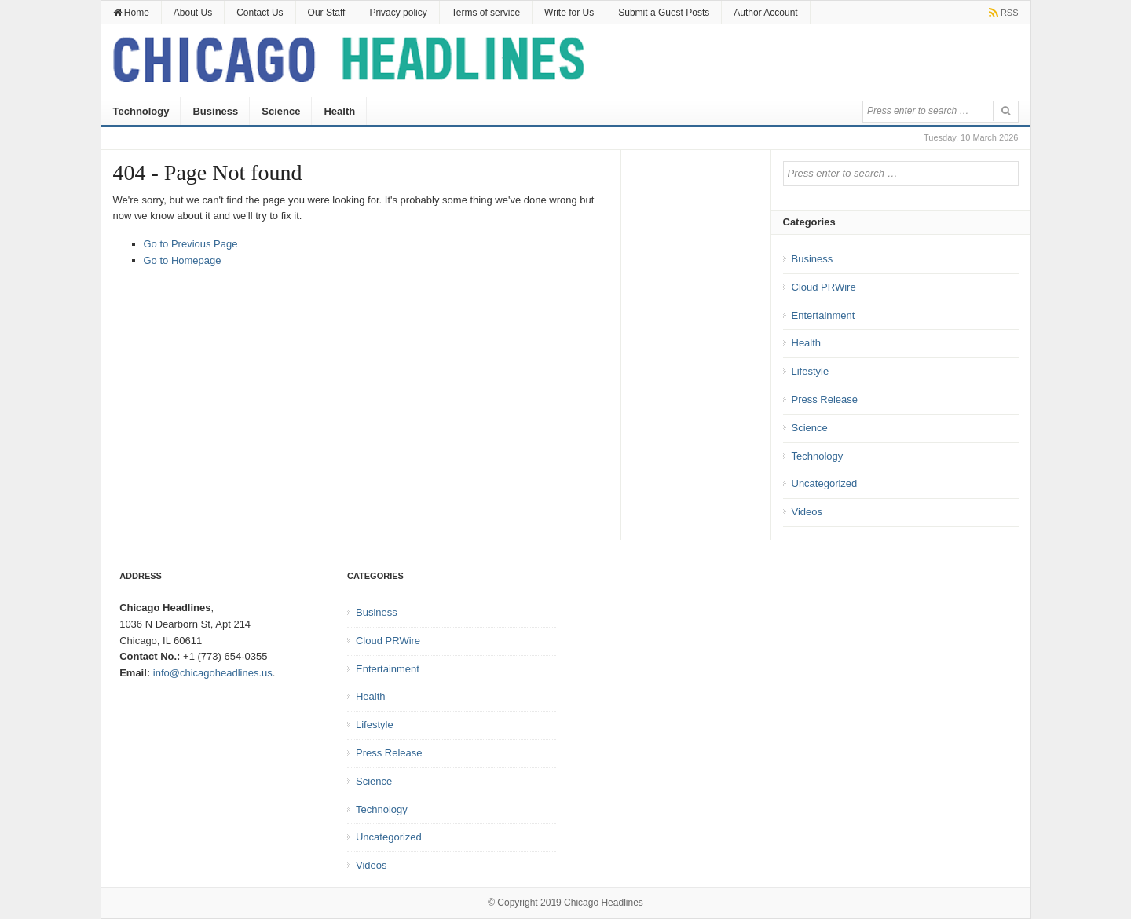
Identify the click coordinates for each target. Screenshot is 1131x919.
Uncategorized (825, 483)
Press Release (825, 399)
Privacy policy (397, 12)
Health (339, 111)
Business (215, 111)
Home (131, 12)
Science (281, 111)
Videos (807, 512)
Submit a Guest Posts (663, 12)
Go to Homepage (182, 260)
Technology (141, 111)
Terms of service (486, 12)
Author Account (765, 12)
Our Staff (327, 12)
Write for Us (569, 12)
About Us (193, 12)
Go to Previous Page (191, 244)
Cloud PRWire (824, 287)
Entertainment (823, 315)
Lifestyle (810, 371)
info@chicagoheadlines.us (213, 673)
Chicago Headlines (603, 902)
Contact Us (259, 12)
